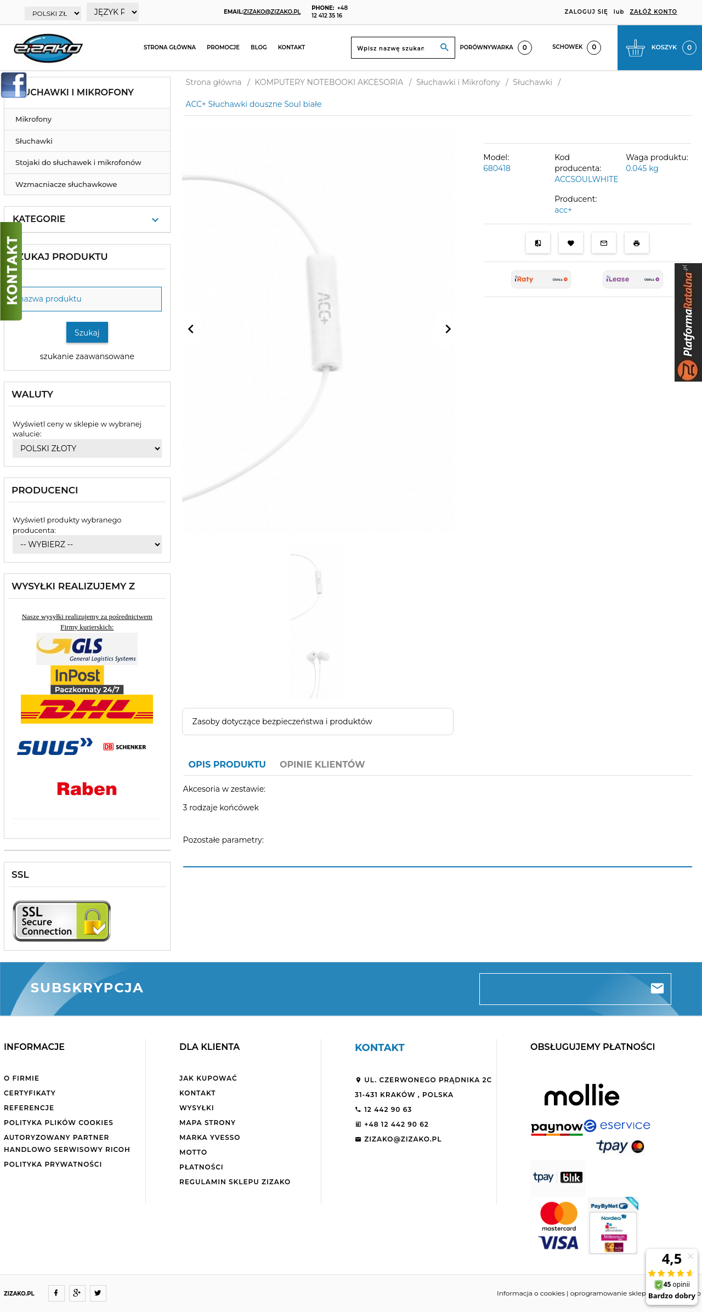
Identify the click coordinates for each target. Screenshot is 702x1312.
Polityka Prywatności (53, 1164)
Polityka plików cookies (59, 1122)
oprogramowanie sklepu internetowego (635, 1293)
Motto (193, 1152)
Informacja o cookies (531, 1293)
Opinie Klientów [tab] (322, 764)
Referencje (29, 1108)
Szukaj (87, 333)
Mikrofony (33, 119)
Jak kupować (208, 1078)
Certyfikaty (30, 1093)
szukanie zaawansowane (87, 356)
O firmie (21, 1078)
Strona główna (170, 47)
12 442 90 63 (383, 1109)
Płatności (201, 1167)
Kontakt (291, 47)
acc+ (563, 210)
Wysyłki (196, 1108)
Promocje (223, 47)
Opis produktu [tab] (227, 764)
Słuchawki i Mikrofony (73, 92)
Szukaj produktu (60, 256)
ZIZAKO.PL (19, 1293)
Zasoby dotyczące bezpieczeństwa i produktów (282, 721)
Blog (259, 47)
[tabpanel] (437, 821)
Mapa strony (207, 1122)
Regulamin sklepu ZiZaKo (235, 1182)
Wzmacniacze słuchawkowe (66, 184)
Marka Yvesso (209, 1137)
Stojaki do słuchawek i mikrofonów (78, 162)
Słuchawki (34, 141)
